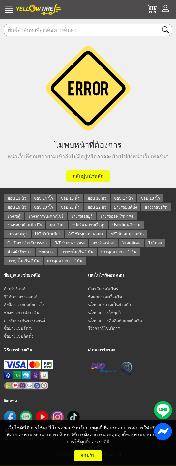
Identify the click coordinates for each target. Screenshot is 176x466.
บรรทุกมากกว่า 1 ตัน (118, 251)
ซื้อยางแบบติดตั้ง (18, 336)
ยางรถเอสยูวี (82, 216)
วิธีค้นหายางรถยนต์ (20, 297)
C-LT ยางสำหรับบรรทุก (27, 243)
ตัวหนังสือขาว (19, 251)
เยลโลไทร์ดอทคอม (106, 275)
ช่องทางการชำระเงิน (21, 312)
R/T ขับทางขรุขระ (69, 243)
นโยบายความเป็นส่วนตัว (109, 304)
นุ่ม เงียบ (57, 225)
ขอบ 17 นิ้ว (123, 198)
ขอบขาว (46, 251)
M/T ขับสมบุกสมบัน (127, 234)
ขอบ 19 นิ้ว (16, 207)
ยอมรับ (88, 455)
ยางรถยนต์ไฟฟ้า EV (24, 225)
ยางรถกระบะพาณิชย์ (46, 216)
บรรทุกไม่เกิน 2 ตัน (23, 260)
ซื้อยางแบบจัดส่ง (18, 328)
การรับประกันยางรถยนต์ (24, 320)
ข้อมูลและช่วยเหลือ (22, 275)
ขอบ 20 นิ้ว (43, 207)
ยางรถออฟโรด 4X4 (116, 216)
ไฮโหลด (155, 243)
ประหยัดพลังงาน (126, 225)
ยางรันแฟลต (103, 243)
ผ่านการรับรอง (101, 350)
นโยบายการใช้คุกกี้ (104, 312)
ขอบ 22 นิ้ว (96, 207)
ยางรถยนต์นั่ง (125, 207)
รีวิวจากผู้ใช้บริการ (104, 328)
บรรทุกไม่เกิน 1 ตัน (77, 251)
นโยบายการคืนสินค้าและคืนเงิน (115, 320)
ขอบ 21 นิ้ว (70, 207)
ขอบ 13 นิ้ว (16, 198)
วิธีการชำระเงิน (18, 350)
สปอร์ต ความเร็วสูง (88, 225)
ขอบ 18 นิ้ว (150, 198)
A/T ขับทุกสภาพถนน (85, 234)
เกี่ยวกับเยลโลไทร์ (103, 289)
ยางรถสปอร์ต (156, 207)
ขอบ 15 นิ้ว (70, 198)
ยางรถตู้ (14, 216)
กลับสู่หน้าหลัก (88, 176)
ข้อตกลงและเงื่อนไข (105, 297)
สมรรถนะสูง (17, 234)
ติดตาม (10, 401)
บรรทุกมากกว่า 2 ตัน (64, 260)
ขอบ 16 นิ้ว (96, 198)
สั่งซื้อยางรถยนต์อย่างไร (24, 304)
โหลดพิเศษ (131, 243)
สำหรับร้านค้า (16, 289)
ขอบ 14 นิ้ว (43, 198)
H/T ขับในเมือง (47, 234)
